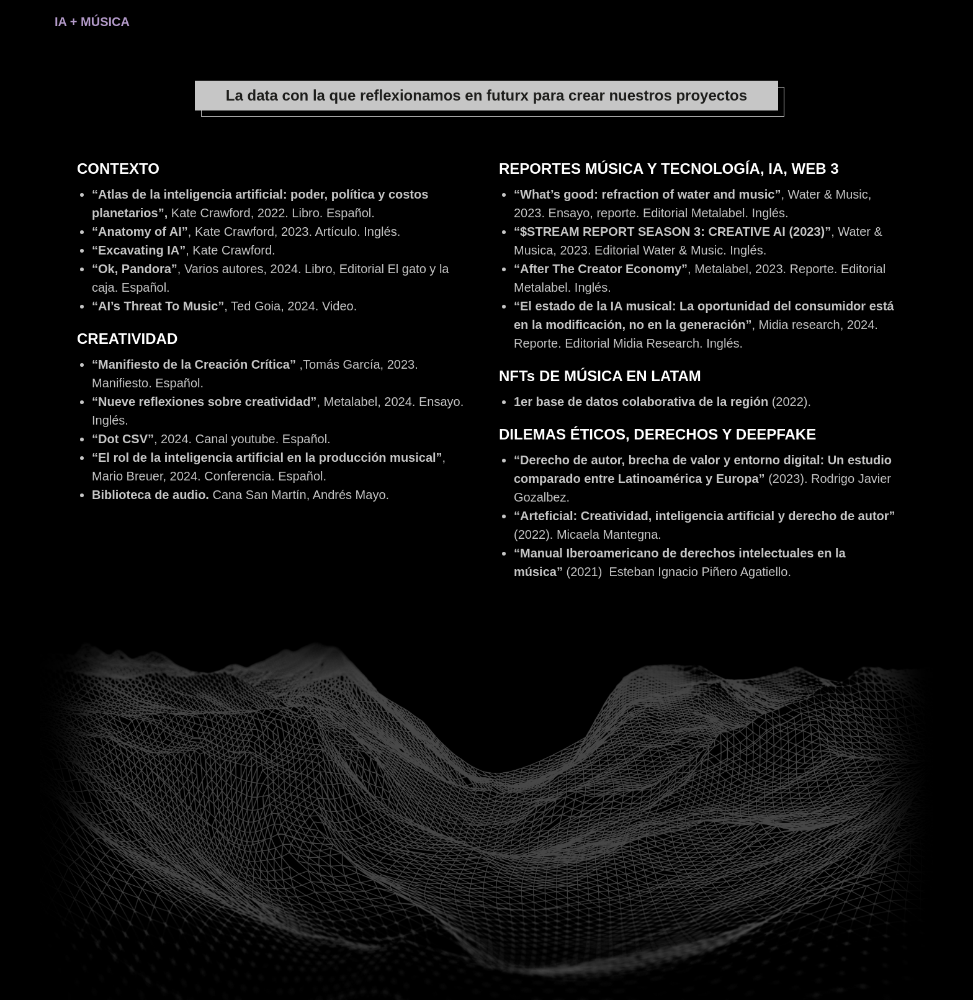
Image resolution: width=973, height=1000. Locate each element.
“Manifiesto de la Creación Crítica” (194, 364)
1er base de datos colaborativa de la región (643, 401)
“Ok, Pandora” (134, 269)
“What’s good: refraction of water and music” (647, 194)
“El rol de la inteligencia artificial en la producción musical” (267, 457)
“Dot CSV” (123, 439)
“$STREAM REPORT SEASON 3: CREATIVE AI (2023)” (672, 231)
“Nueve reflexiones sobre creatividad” (204, 401)
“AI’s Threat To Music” (158, 306)
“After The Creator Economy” (601, 269)
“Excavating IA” (139, 250)
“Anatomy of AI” (140, 231)
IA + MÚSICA (92, 22)
